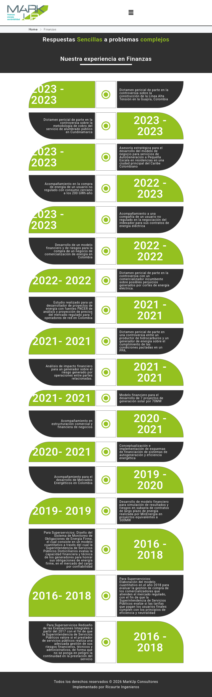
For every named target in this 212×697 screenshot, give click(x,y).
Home (34, 29)
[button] (131, 12)
